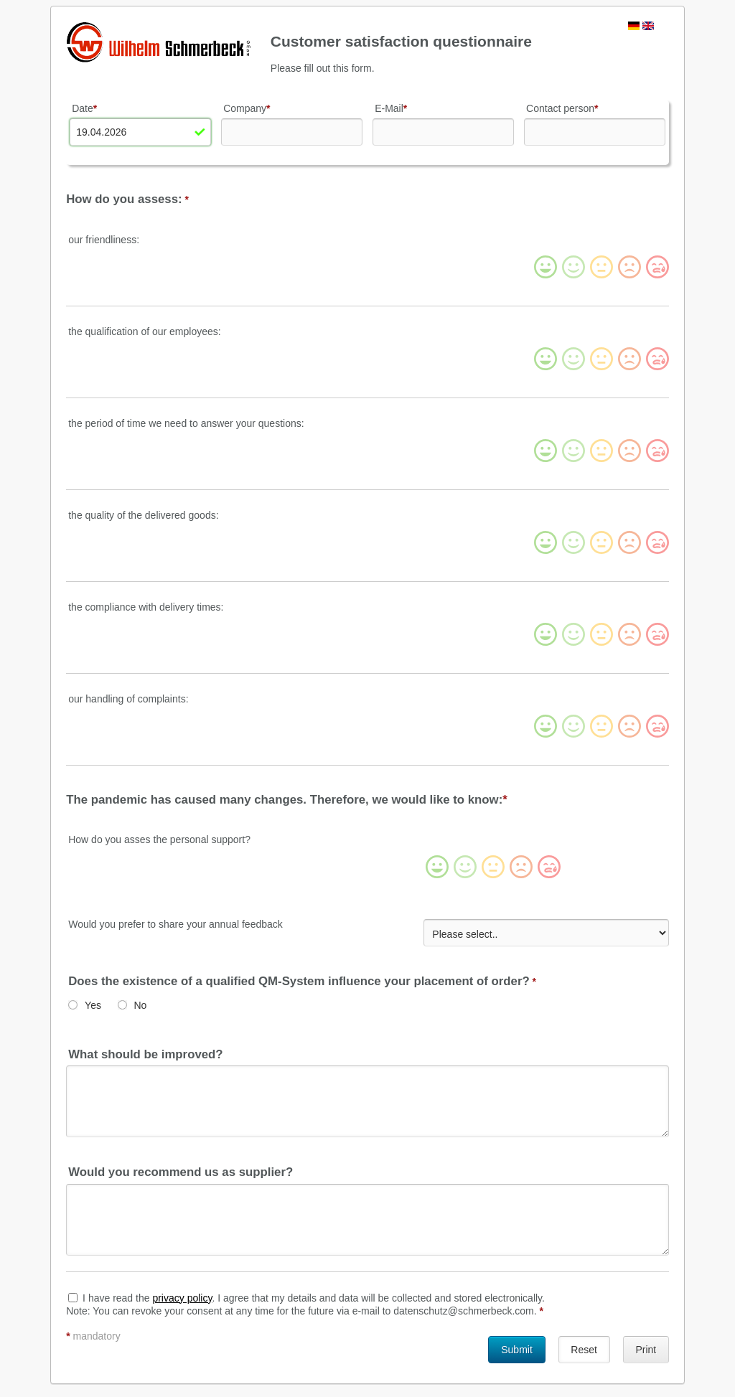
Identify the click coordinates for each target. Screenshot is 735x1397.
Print (645, 1347)
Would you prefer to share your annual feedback (175, 924)
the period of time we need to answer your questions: (186, 423)
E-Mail (391, 108)
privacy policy (182, 1296)
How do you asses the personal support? (159, 839)
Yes (93, 1004)
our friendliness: (103, 239)
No (140, 1004)
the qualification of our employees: (144, 331)
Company (246, 108)
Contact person (562, 108)
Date (84, 108)
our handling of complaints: (128, 698)
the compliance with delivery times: (145, 606)
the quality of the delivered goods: (143, 514)
